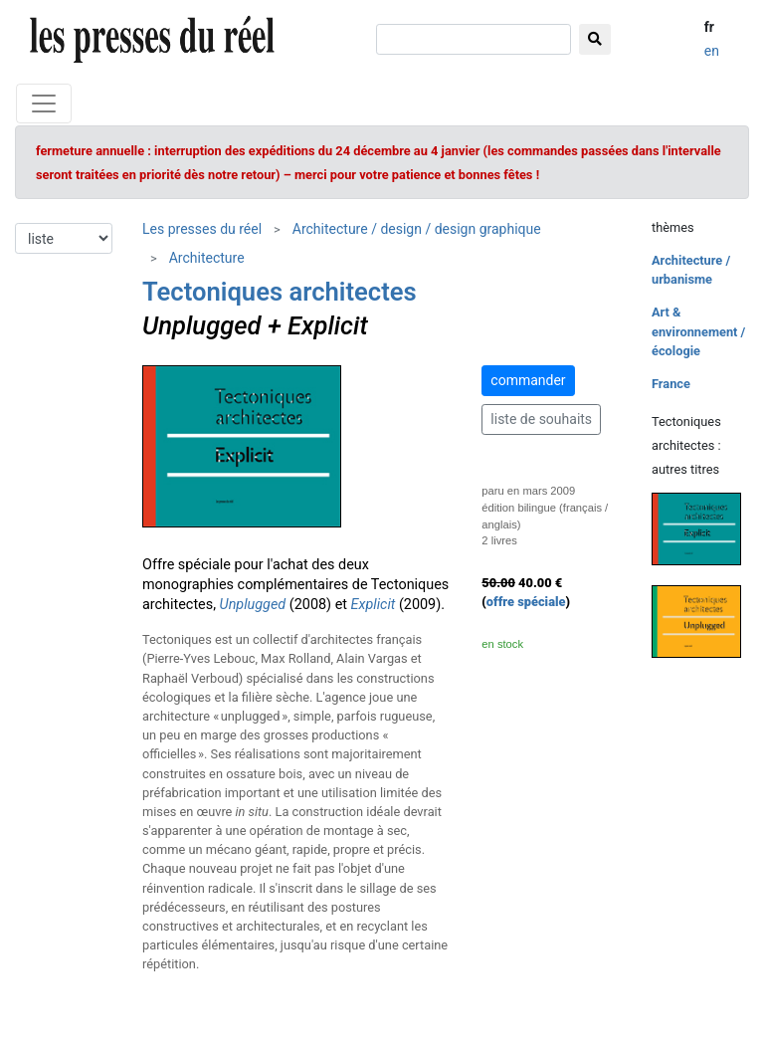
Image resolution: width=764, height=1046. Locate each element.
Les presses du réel (202, 229)
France (671, 383)
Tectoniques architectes (279, 292)
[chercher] (473, 39)
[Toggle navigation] (44, 103)
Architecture (207, 258)
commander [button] (527, 380)
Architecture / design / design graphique (416, 229)
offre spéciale (526, 601)
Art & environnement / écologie (698, 331)
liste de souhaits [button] (541, 419)
